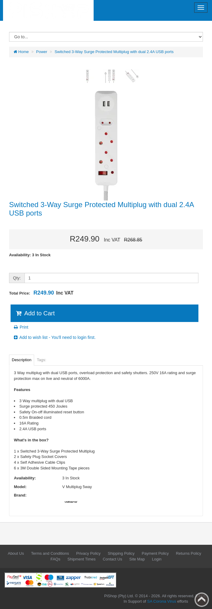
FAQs (55, 559)
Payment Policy (155, 553)
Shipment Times (81, 559)
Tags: (41, 360)
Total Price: (41, 293)
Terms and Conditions (50, 553)
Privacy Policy (88, 553)
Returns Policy (188, 553)
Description (21, 360)
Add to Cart (35, 313)
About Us (16, 553)
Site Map (137, 559)
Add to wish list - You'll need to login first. (54, 337)
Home (21, 51)
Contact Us (112, 559)
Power (41, 51)
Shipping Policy (121, 553)
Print (20, 327)
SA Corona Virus (161, 601)
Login (157, 559)
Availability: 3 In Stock (30, 255)
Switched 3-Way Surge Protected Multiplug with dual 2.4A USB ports (114, 51)
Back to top (201, 599)
